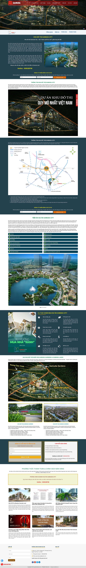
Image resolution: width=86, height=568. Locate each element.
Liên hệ (75, 3)
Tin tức (70, 3)
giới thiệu (42, 3)
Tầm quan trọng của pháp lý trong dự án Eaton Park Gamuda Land (42, 504)
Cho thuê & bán (56, 2)
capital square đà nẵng (36, 558)
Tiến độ (64, 3)
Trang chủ (35, 3)
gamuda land (44, 558)
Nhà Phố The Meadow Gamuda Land (17, 503)
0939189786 (7, 564)
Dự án (48, 3)
